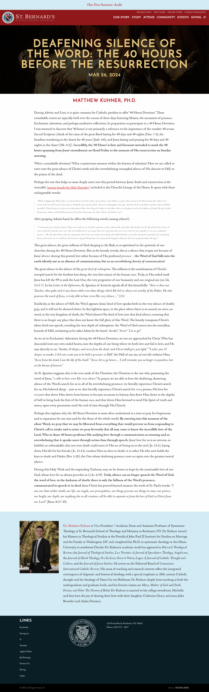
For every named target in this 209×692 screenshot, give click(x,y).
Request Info (144, 12)
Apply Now (159, 12)
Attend (148, 17)
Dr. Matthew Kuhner (76, 526)
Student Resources (195, 12)
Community (166, 17)
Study (136, 17)
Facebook (24, 627)
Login (22, 675)
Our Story (121, 17)
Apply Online (26, 651)
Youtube (23, 645)
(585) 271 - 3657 (121, 627)
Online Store (174, 12)
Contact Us (25, 663)
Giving (196, 17)
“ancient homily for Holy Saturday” (68, 187)
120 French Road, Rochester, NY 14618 (125, 623)
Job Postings (25, 657)
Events (183, 17)
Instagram (24, 633)
